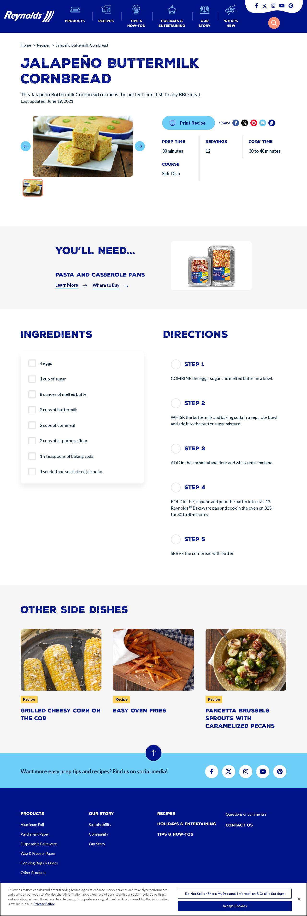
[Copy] (272, 123)
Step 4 (195, 487)
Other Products (33, 872)
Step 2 (195, 403)
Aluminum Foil (32, 824)
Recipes (43, 45)
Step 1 (194, 364)
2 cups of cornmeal (57, 425)
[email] (263, 123)
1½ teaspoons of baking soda (66, 456)
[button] (75, 16)
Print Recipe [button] (188, 123)
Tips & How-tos (175, 834)
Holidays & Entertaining (186, 824)
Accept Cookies (235, 906)
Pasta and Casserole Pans (100, 278)
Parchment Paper (35, 834)
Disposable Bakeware (39, 843)
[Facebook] (236, 123)
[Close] (299, 899)
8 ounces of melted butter (64, 394)
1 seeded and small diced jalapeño (71, 471)
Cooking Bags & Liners (39, 863)
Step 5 (195, 539)
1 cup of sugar (53, 378)
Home (26, 45)
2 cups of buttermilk (58, 409)
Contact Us (239, 825)
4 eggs (46, 363)
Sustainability (100, 824)
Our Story (97, 843)
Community (98, 834)
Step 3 (195, 448)
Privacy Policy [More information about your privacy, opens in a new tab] (44, 904)
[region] (153, 899)
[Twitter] (245, 123)
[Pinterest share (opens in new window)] (254, 123)
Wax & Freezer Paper (38, 853)
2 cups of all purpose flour (64, 440)
